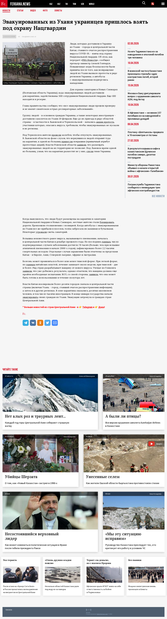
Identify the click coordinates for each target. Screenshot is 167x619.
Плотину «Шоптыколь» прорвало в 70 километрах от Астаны (146, 134)
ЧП (19, 37)
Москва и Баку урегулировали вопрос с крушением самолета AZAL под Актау (144, 96)
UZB (84, 3)
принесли (67, 141)
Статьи (20, 10)
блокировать (107, 222)
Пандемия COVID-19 (29, 37)
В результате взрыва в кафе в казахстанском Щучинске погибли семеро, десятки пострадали (144, 153)
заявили (81, 144)
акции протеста (105, 121)
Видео (34, 10)
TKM (76, 3)
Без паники (136, 560)
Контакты (9, 612)
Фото (46, 10)
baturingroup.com (102, 616)
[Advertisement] (83, 349)
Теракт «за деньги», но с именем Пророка (100, 562)
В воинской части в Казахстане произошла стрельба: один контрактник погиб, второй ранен (145, 75)
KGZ (59, 3)
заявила (93, 274)
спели (89, 151)
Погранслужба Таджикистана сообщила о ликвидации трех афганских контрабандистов (144, 187)
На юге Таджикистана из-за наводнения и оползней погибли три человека (146, 54)
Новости (7, 10)
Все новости (158, 196)
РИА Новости (89, 60)
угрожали (41, 232)
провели (56, 134)
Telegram (87, 307)
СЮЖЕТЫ (60, 10)
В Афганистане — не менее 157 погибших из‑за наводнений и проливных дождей (144, 115)
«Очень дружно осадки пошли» (59, 562)
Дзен (101, 307)
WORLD (94, 3)
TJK (67, 3)
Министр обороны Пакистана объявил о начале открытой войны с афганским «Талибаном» (146, 168)
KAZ (51, 3)
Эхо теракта (11, 560)
